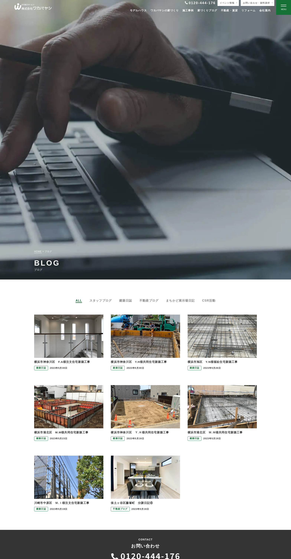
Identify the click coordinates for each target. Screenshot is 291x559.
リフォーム (248, 10)
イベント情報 (227, 3)
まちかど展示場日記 (180, 300)
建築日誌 (125, 300)
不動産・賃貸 (229, 10)
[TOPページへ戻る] (33, 7)
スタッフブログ (100, 300)
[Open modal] (283, 7)
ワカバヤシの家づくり (165, 10)
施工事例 (188, 10)
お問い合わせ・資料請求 (256, 3)
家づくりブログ (207, 10)
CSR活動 (208, 300)
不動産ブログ (148, 300)
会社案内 (265, 10)
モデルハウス (138, 10)
